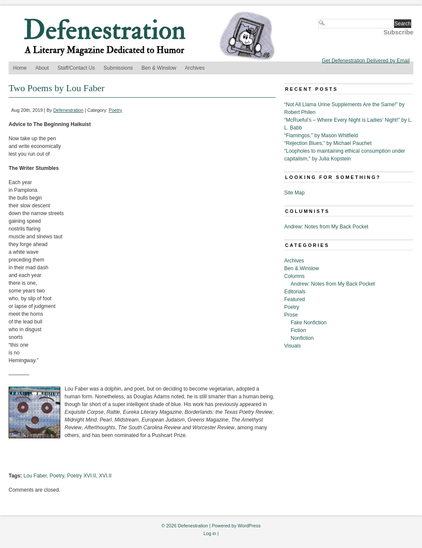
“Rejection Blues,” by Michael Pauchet (328, 143)
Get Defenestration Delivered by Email (366, 61)
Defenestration (68, 110)
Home (20, 68)
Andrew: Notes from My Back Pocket (326, 227)
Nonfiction (302, 338)
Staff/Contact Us (76, 68)
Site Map (294, 193)
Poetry (115, 110)
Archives (195, 68)
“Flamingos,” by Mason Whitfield (321, 135)
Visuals (292, 346)
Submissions (118, 68)
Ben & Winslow (159, 68)
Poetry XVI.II (81, 476)
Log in (209, 533)
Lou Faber (35, 476)
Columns (294, 276)
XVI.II (105, 476)
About (42, 68)
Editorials (294, 292)
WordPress (249, 525)
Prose (291, 315)
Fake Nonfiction (308, 323)
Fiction (298, 330)
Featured (294, 299)
